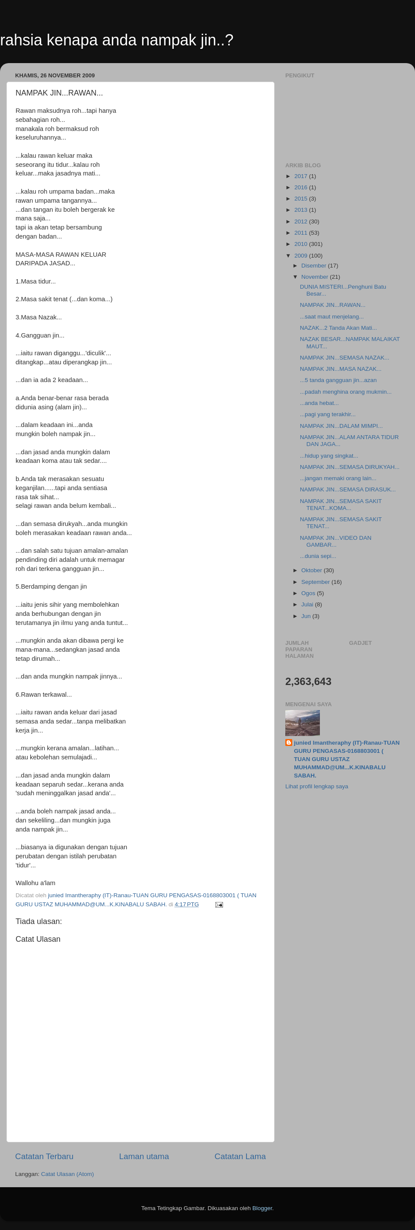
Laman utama (144, 1156)
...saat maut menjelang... (332, 316)
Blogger (262, 1208)
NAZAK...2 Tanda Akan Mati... (338, 328)
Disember (314, 265)
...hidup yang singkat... (329, 455)
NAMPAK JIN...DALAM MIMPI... (341, 426)
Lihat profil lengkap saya (316, 786)
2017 (301, 176)
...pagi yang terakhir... (328, 414)
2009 (301, 255)
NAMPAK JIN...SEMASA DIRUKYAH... (350, 467)
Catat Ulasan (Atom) (67, 1174)
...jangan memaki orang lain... (338, 478)
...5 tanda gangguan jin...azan (338, 380)
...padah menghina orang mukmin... (346, 392)
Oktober (312, 570)
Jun (307, 616)
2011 (301, 232)
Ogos (309, 593)
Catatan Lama (240, 1156)
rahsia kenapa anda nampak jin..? (116, 40)
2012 (301, 221)
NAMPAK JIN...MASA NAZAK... (341, 369)
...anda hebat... (319, 403)
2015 (301, 198)
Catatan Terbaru (44, 1156)
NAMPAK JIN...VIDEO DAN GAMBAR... (336, 541)
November (315, 277)
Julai (308, 604)
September (316, 582)
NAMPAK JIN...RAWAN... (333, 305)
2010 (301, 244)
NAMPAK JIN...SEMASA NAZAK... (344, 357)
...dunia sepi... (318, 556)
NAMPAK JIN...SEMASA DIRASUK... (348, 489)
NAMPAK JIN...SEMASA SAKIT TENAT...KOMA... (341, 504)
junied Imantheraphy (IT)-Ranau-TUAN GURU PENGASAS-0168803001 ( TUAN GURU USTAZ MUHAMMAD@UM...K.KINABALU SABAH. (347, 759)
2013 (301, 210)
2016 (301, 187)
